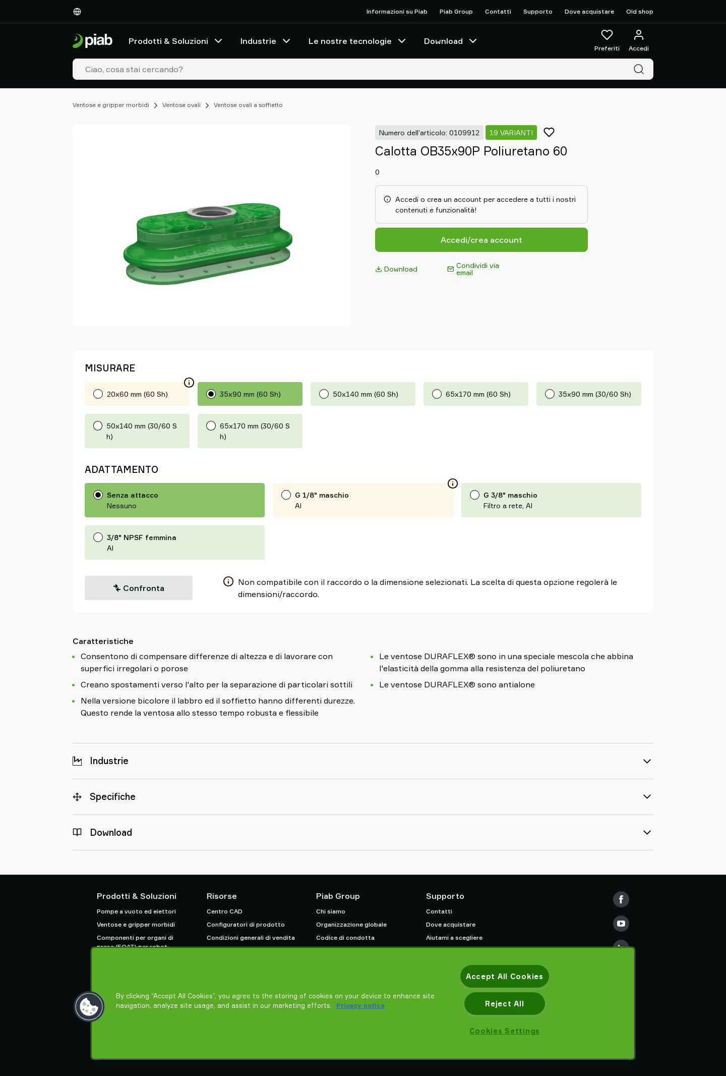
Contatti (498, 11)
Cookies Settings (504, 1031)
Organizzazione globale (351, 924)
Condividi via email (473, 269)
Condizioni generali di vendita (251, 937)
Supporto (538, 11)
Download (451, 41)
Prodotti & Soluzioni (176, 41)
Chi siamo (330, 911)
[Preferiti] (607, 41)
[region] (363, 1003)
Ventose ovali (181, 105)
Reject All (504, 1003)
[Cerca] (641, 69)
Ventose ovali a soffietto (248, 105)
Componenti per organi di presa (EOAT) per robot (135, 942)
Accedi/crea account (481, 240)
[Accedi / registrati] (638, 41)
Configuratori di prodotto (246, 924)
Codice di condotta (345, 937)
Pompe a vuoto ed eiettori (136, 911)
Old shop (639, 11)
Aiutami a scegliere (454, 937)
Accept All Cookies (504, 976)
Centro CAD (225, 911)
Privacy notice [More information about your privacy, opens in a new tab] (360, 1005)
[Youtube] (621, 924)
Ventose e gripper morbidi (111, 105)
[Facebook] (621, 899)
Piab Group (456, 11)
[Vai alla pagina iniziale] (92, 41)
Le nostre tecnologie (358, 41)
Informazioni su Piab (397, 11)
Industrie (266, 41)
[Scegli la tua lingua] (79, 12)
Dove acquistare (589, 11)
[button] (89, 1007)
